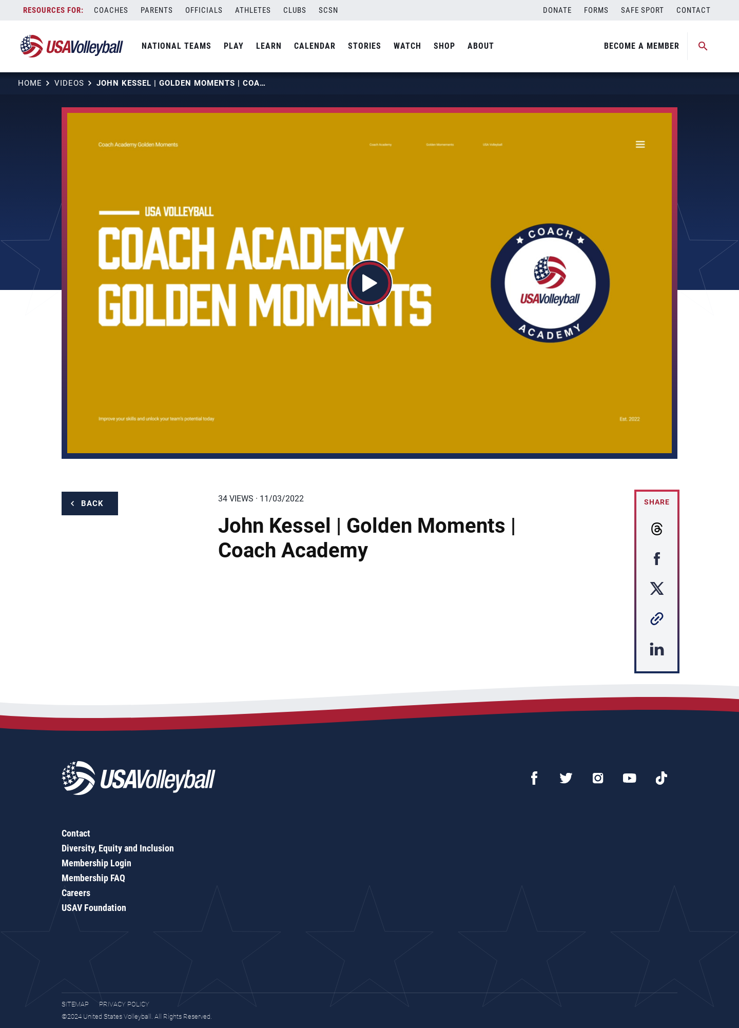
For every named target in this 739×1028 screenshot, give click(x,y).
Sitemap (75, 1004)
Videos (69, 83)
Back (92, 503)
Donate (557, 10)
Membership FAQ (93, 877)
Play (234, 46)
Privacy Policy (124, 1004)
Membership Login (96, 863)
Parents (157, 10)
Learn (269, 46)
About (481, 46)
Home (30, 83)
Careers (76, 892)
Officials (204, 10)
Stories (364, 46)
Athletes (253, 10)
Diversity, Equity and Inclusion (118, 848)
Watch (407, 46)
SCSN (328, 10)
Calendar (315, 46)
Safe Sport (642, 10)
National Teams (176, 46)
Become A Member (641, 46)
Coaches (111, 10)
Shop (444, 46)
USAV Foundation (94, 907)
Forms (596, 10)
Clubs (294, 10)
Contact (693, 10)
